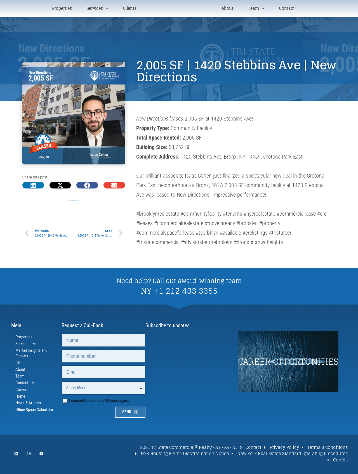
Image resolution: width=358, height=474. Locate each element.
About (227, 9)
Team (256, 9)
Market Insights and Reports (31, 354)
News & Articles (28, 404)
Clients (129, 9)
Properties (62, 9)
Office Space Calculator (34, 410)
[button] (33, 186)
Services (97, 9)
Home (20, 397)
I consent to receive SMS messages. (99, 401)
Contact (287, 9)
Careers (22, 390)
